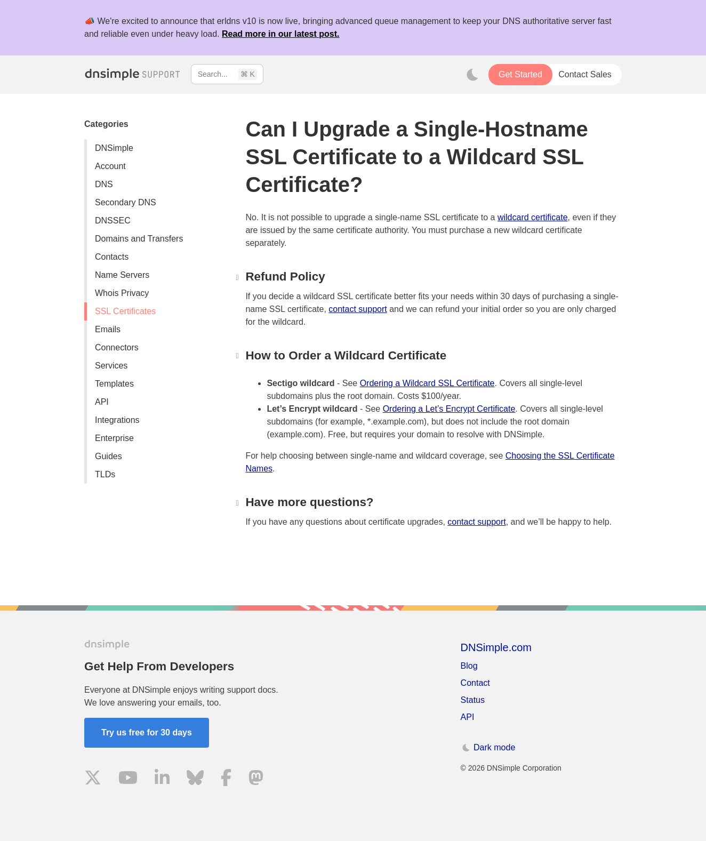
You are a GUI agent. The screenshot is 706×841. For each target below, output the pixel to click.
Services (111, 365)
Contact (475, 682)
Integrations (117, 419)
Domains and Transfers (139, 238)
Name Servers (122, 274)
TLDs (105, 474)
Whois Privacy (122, 293)
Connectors (117, 347)
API (102, 401)
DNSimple (114, 148)
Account (110, 166)
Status (473, 699)
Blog (469, 665)
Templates (114, 383)
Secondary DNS (125, 202)
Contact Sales (585, 74)
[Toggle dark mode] (472, 75)
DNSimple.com (496, 647)
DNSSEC (113, 220)
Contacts (112, 256)
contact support (357, 309)
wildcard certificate (533, 217)
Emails (108, 329)
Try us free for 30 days (146, 732)
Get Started (520, 74)
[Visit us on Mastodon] (255, 779)
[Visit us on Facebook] (226, 779)
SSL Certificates (125, 311)
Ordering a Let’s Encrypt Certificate (449, 408)
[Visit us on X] (92, 779)
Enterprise (114, 438)
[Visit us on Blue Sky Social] (195, 779)
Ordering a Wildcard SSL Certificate (427, 383)
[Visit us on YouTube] (128, 779)
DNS (104, 184)
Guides (108, 456)
